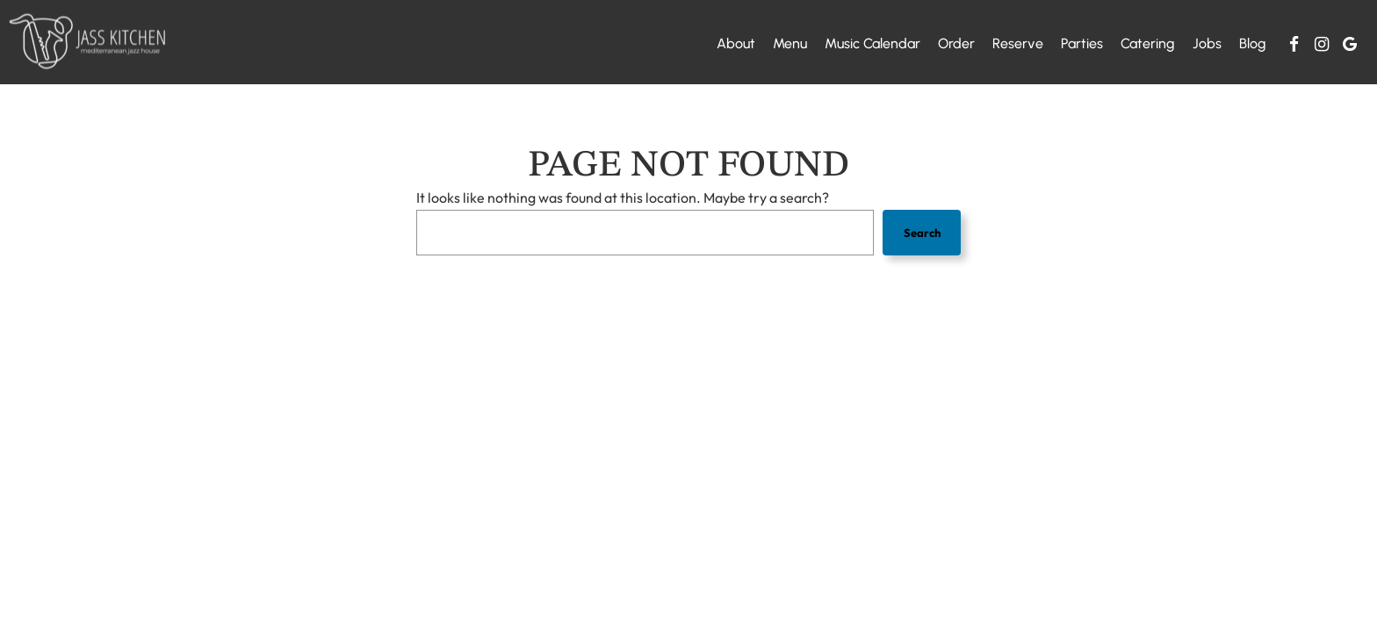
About (736, 43)
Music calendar (872, 43)
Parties (1082, 43)
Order (956, 43)
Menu (790, 43)
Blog (1252, 43)
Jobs (1207, 43)
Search (922, 233)
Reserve (1017, 43)
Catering (1148, 43)
